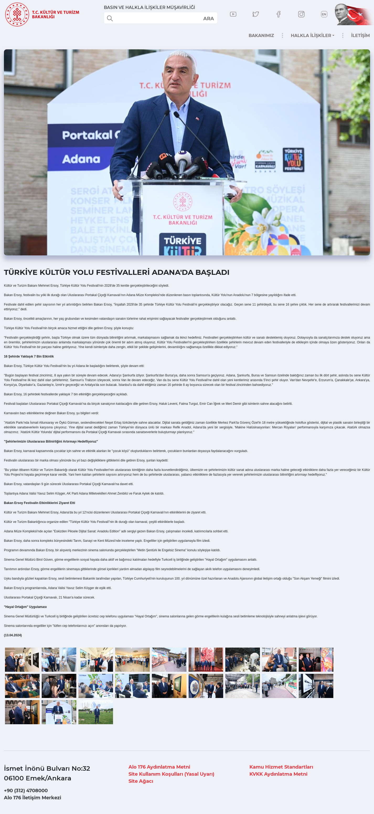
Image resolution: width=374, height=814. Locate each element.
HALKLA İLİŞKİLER (311, 35)
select (208, 18)
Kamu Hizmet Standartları (281, 767)
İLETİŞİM (360, 35)
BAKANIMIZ (261, 35)
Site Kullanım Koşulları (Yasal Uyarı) (171, 774)
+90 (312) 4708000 (26, 791)
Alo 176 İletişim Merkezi (32, 798)
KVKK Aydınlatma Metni (278, 774)
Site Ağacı (141, 781)
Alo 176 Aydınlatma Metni (159, 767)
